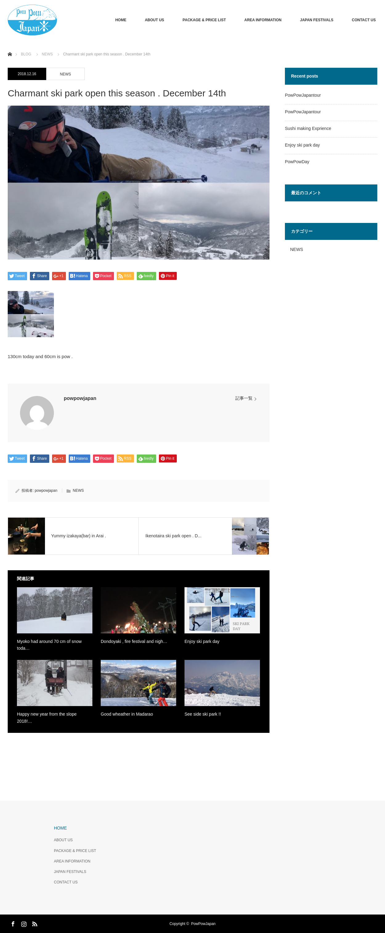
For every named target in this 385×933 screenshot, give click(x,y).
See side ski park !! (202, 714)
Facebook (12, 922)
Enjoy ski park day (202, 641)
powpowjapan (80, 398)
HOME (120, 20)
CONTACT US (364, 20)
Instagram (23, 922)
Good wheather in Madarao (127, 714)
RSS (33, 922)
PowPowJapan (203, 924)
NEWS (65, 74)
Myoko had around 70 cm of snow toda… (49, 645)
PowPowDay (297, 161)
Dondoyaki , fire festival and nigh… (134, 641)
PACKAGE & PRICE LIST (204, 20)
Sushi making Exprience (308, 128)
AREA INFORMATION (263, 20)
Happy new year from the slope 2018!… (47, 717)
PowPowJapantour (303, 95)
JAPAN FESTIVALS (316, 20)
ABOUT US (154, 20)
